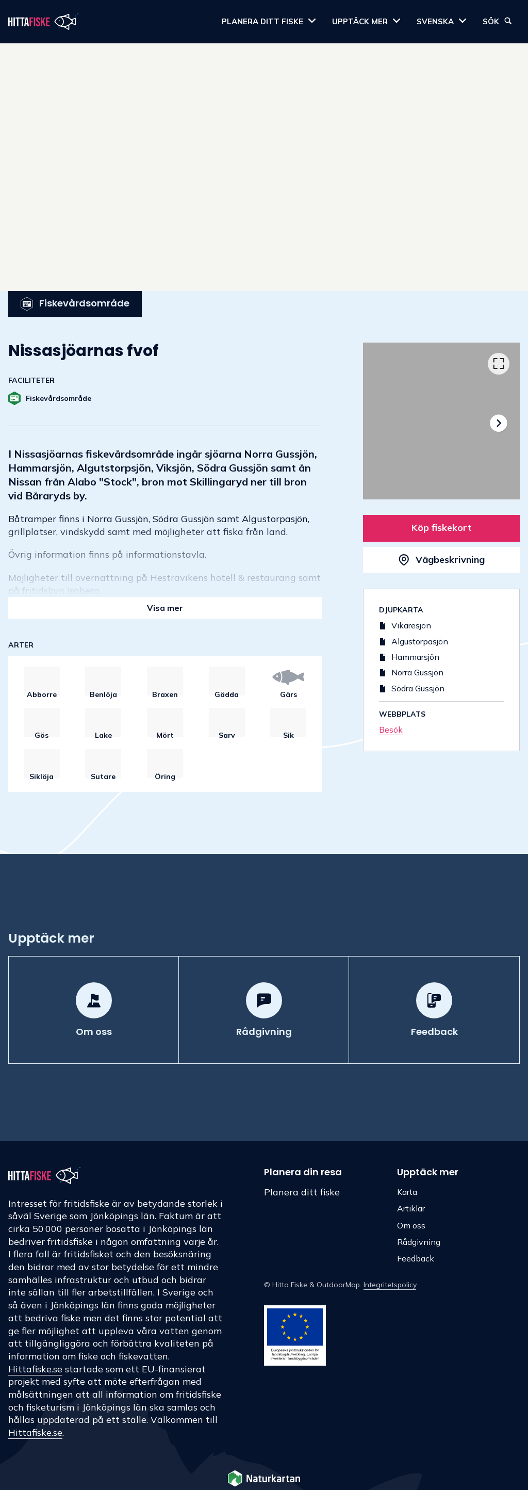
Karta (407, 1192)
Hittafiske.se (35, 1369)
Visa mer (165, 608)
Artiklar (411, 1208)
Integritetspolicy (390, 1284)
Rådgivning (418, 1242)
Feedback (415, 1258)
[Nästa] (498, 423)
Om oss (411, 1225)
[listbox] (441, 421)
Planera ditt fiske (302, 1192)
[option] (441, 421)
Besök (391, 729)
